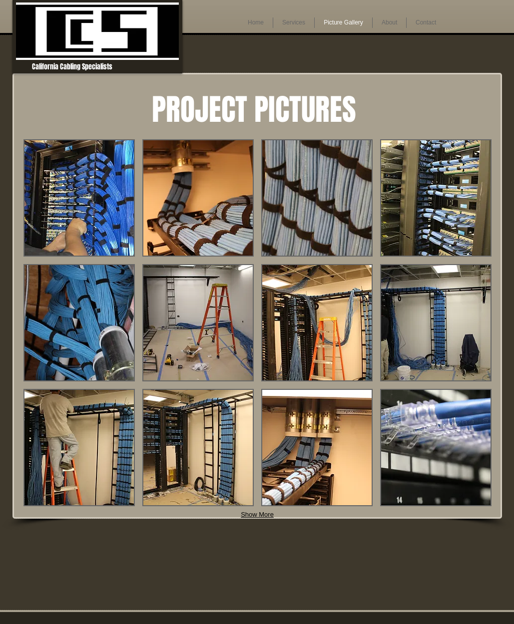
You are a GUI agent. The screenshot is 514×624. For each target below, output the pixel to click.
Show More (257, 514)
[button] (79, 198)
